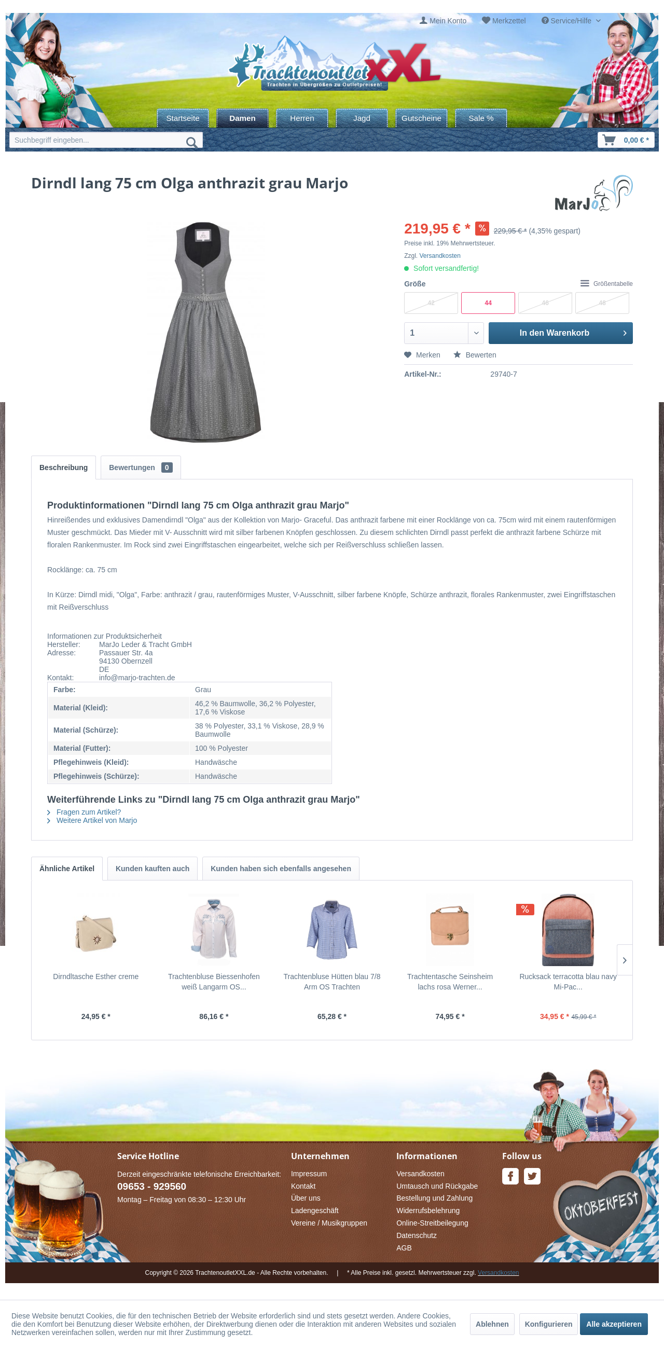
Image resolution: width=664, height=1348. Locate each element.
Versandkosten (440, 255)
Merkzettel (509, 21)
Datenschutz (416, 1235)
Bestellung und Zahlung (434, 1198)
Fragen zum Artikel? (84, 812)
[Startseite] (183, 118)
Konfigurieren (549, 1324)
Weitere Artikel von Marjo (92, 820)
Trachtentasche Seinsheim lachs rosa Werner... (450, 981)
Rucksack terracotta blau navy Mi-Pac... (568, 981)
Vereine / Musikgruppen (329, 1223)
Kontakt (303, 1186)
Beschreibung (63, 467)
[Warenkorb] (626, 140)
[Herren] (302, 118)
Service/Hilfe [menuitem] (567, 21)
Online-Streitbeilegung (432, 1223)
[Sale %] (481, 118)
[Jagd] (362, 118)
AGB (404, 1248)
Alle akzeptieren (614, 1324)
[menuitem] (443, 21)
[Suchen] (192, 142)
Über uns (306, 1198)
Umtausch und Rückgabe (437, 1186)
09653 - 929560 (151, 1186)
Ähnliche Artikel (66, 868)
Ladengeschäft (315, 1210)
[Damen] (242, 118)
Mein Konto (448, 21)
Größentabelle (606, 283)
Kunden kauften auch (152, 868)
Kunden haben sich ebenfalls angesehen (281, 868)
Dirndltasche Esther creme (96, 976)
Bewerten (474, 355)
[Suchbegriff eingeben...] (106, 140)
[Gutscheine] (421, 118)
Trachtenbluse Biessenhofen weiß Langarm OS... (214, 981)
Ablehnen (492, 1324)
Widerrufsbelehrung (428, 1210)
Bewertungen (140, 467)
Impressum (309, 1174)
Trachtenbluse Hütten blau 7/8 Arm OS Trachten (331, 981)
